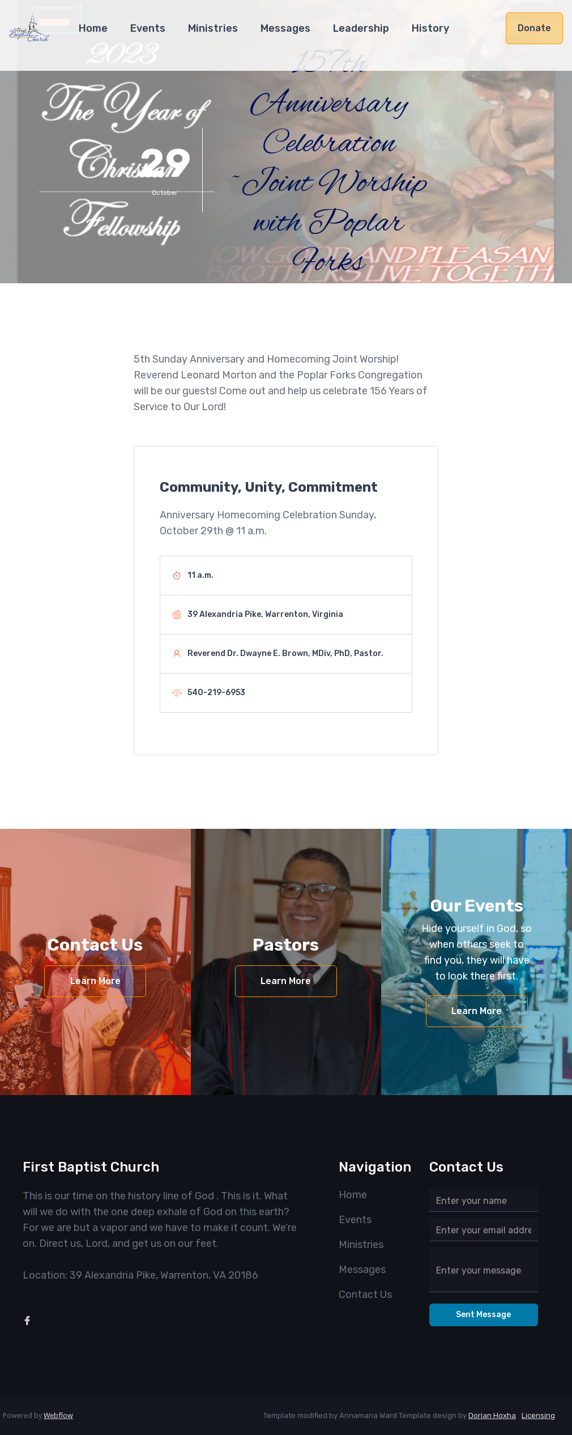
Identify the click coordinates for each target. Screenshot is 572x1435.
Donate (534, 28)
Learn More (95, 981)
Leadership (361, 28)
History (430, 28)
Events (147, 28)
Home (93, 28)
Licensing (538, 1415)
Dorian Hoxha (492, 1415)
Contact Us (365, 1294)
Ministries (213, 28)
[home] (29, 32)
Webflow (58, 1415)
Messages (285, 28)
